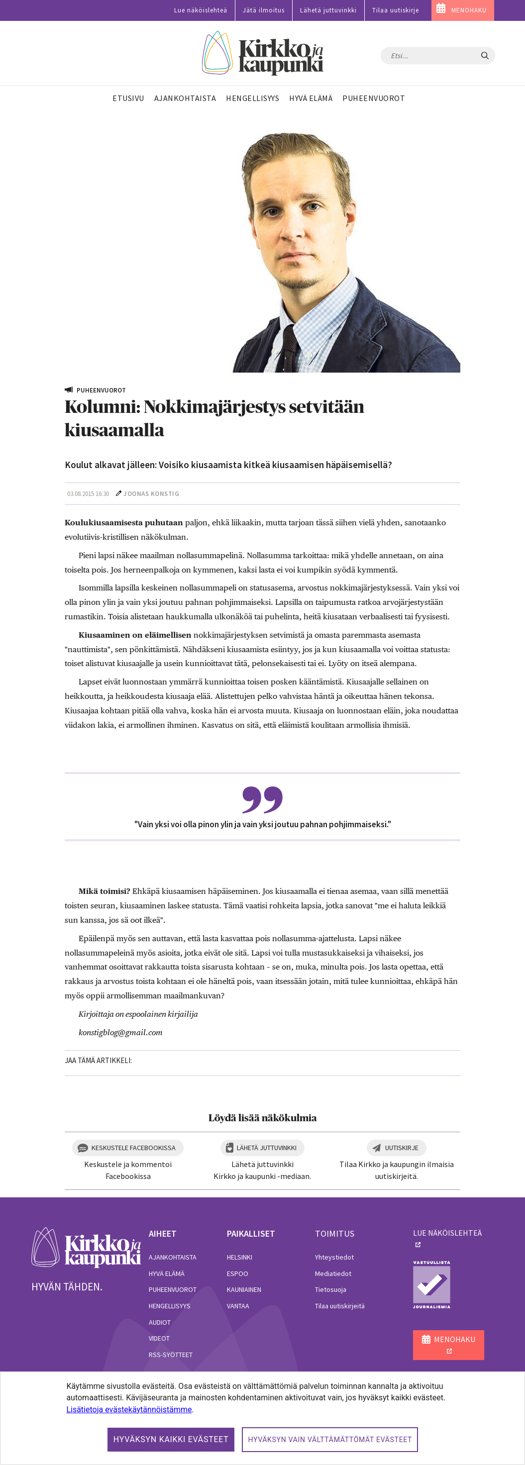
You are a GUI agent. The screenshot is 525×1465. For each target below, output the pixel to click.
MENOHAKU (469, 10)
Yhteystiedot (334, 1257)
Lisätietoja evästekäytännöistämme (129, 1409)
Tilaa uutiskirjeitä (340, 1305)
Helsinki (239, 1257)
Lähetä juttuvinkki (328, 10)
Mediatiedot (333, 1273)
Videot (159, 1338)
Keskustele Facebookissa (134, 1147)
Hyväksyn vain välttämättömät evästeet (330, 1440)
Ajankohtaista (173, 1257)
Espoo (237, 1273)
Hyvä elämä (167, 1273)
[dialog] (262, 1418)
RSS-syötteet (171, 1354)
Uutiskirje (402, 1147)
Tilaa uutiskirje (395, 10)
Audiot (160, 1322)
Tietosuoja (330, 1289)
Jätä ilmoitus (264, 10)
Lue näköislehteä (200, 10)
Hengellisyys (170, 1305)
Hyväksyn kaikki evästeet (171, 1439)
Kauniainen (244, 1289)
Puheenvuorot (173, 1289)
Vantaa (238, 1305)
